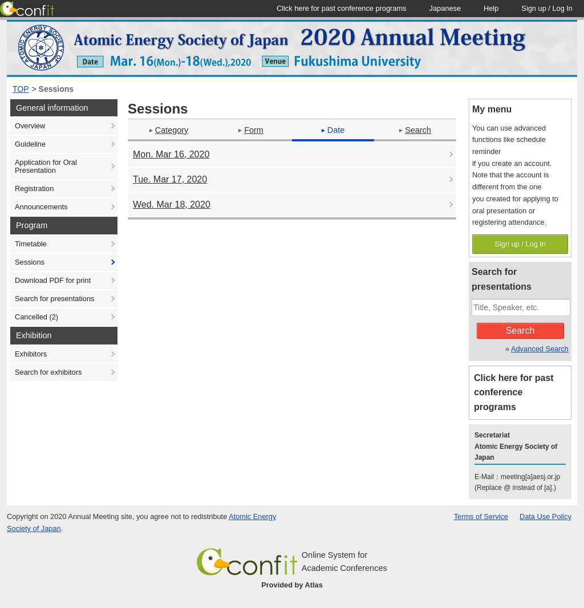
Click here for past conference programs (514, 392)
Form (250, 130)
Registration (34, 188)
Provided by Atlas (292, 585)
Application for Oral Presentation (46, 166)
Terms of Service (481, 516)
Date (333, 130)
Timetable (31, 244)
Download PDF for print (53, 280)
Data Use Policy (545, 516)
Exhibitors (31, 354)
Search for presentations (54, 298)
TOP (21, 89)
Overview (30, 125)
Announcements (41, 206)
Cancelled (36, 317)
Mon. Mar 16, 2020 (171, 154)
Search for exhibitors (48, 372)
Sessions (56, 89)
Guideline (30, 144)
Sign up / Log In (520, 244)
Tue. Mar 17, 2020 (170, 179)
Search (415, 130)
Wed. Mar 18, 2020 (171, 204)
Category (168, 130)
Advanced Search (540, 348)
